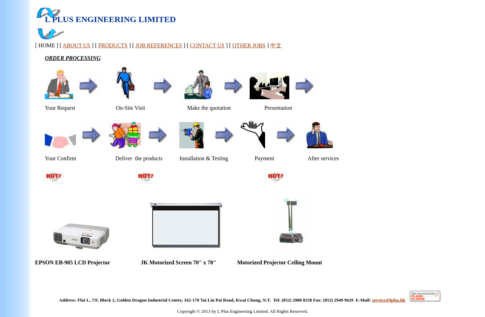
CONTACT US (207, 45)
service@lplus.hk (388, 300)
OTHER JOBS (249, 45)
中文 (276, 45)
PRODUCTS (113, 45)
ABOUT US (76, 45)
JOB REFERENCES (159, 45)
